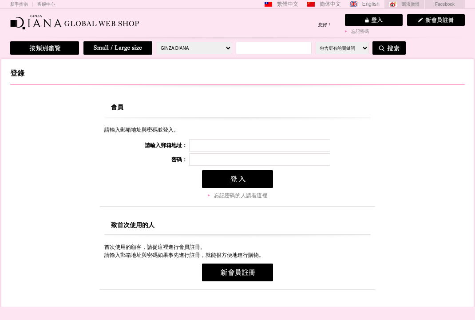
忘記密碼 (360, 31)
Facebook (445, 4)
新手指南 (19, 4)
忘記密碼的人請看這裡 (240, 195)
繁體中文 (287, 4)
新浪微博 (411, 4)
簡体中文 (330, 4)
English (371, 4)
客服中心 (46, 4)
